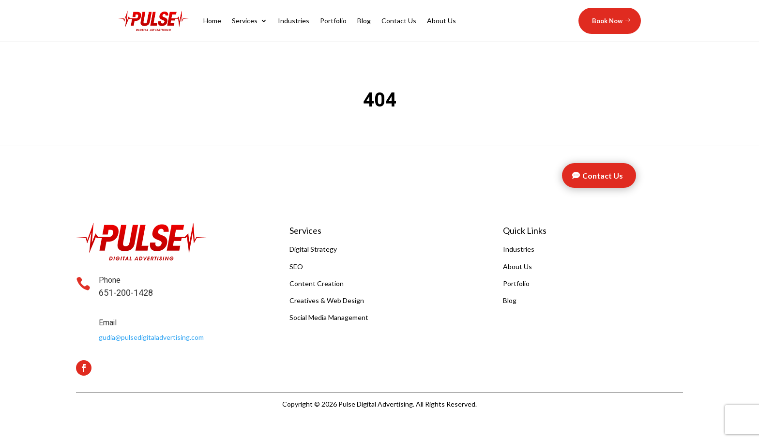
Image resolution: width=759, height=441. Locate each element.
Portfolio (333, 20)
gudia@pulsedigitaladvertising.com (151, 337)
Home (212, 20)
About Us (441, 20)
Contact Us (398, 20)
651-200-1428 (126, 293)
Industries (293, 20)
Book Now (607, 21)
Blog (364, 20)
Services (245, 20)
